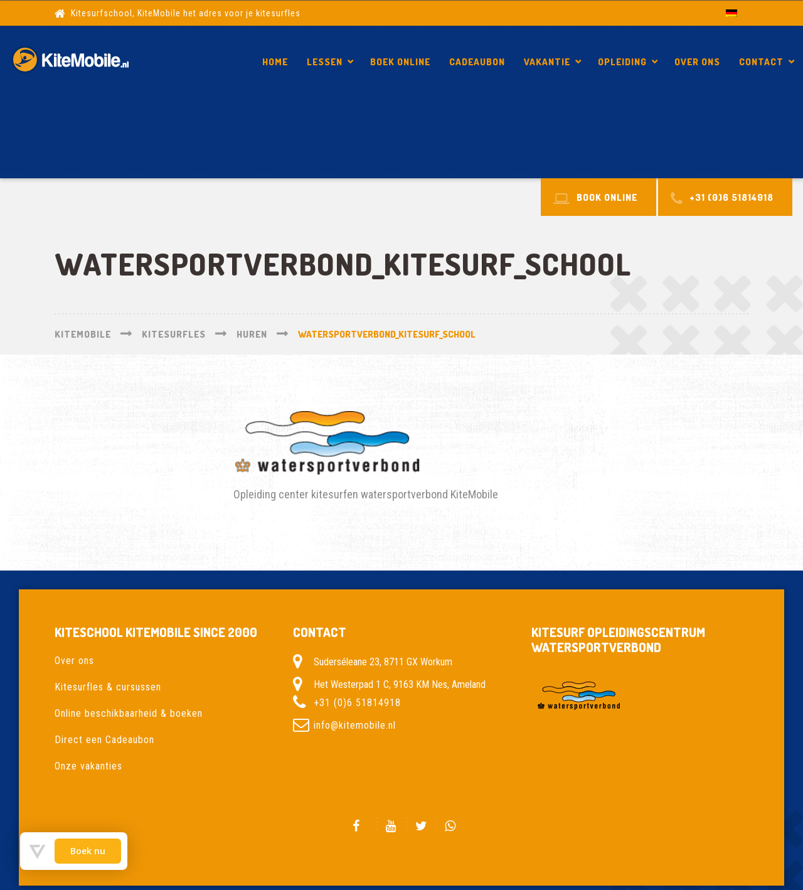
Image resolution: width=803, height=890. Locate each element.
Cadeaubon (477, 62)
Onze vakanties (88, 766)
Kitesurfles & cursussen (108, 687)
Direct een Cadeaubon (104, 740)
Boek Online (400, 62)
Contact (761, 62)
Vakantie (547, 62)
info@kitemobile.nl (355, 725)
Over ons (697, 62)
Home (275, 62)
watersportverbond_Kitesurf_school (676, 142)
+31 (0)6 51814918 (357, 703)
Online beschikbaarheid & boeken (129, 713)
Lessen (325, 62)
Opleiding (622, 62)
